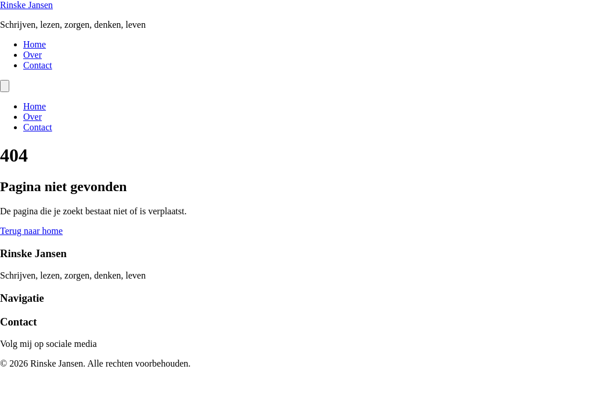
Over (32, 55)
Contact (37, 65)
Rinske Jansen (26, 5)
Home (34, 44)
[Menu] (4, 86)
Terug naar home (31, 231)
